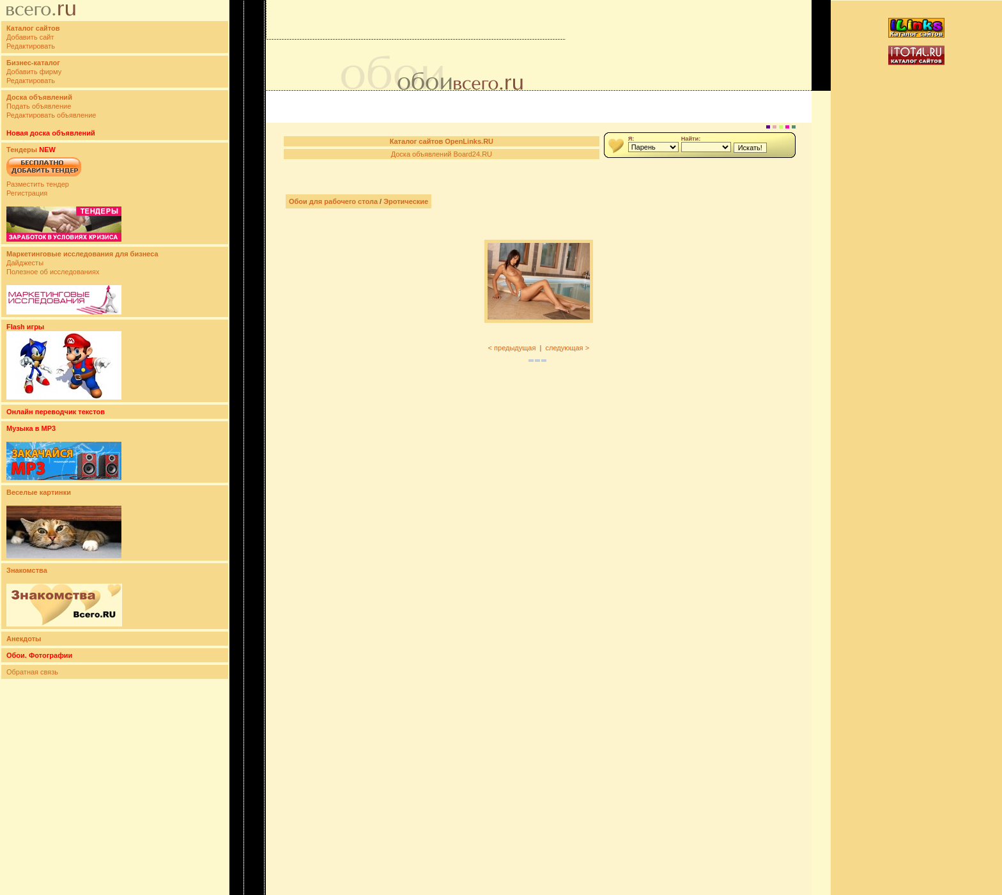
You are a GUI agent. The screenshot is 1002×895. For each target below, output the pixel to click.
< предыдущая (512, 348)
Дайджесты (24, 263)
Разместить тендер (37, 184)
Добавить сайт (30, 37)
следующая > (567, 348)
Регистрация (26, 193)
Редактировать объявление (51, 115)
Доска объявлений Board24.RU (441, 154)
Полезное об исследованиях (52, 272)
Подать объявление (38, 106)
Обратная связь (32, 672)
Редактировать (30, 46)
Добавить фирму (33, 71)
